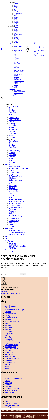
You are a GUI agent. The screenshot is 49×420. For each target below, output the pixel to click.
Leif (15, 65)
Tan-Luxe (16, 85)
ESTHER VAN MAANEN (41, 48)
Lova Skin (16, 66)
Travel (15, 24)
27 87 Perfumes (18, 45)
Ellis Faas (16, 54)
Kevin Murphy (17, 62)
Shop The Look (17, 20)
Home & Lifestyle (18, 13)
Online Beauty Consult (19, 91)
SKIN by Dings (17, 79)
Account (36, 51)
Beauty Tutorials (11, 403)
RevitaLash (16, 75)
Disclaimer (9, 387)
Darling (15, 51)
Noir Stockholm (17, 73)
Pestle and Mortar (18, 74)
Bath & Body (17, 4)
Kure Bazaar (17, 63)
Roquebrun (16, 77)
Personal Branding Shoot (18, 234)
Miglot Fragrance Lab (19, 70)
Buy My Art (37, 53)
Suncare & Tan (17, 22)
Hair (15, 10)
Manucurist (16, 67)
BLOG (39, 45)
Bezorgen (8, 383)
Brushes (16, 6)
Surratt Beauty (17, 82)
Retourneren (9, 392)
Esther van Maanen (18, 55)
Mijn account (9, 377)
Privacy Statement (11, 390)
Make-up (16, 16)
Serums (15, 18)
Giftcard (16, 25)
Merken (11, 43)
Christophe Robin (18, 50)
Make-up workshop (18, 90)
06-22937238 (5, 292)
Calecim (16, 49)
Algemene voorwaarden (13, 379)
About (35, 43)
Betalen (7, 381)
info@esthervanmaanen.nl (10, 293)
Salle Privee (16, 78)
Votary (15, 87)
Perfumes (16, 17)
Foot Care (16, 8)
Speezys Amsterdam (19, 81)
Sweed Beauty (17, 83)
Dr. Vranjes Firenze (18, 53)
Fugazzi (16, 57)
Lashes (15, 14)
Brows (15, 5)
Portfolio (8, 407)
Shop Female (13, 2)
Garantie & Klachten (12, 389)
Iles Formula (17, 58)
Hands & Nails (17, 12)
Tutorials (12, 95)
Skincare (16, 21)
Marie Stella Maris (18, 69)
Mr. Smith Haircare (18, 71)
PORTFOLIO (41, 50)
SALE (35, 42)
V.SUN (15, 86)
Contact (8, 385)
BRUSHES (40, 46)
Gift (15, 9)
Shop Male (12, 26)
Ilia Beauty (16, 59)
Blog (6, 401)
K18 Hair (16, 61)
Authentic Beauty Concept (18, 168)
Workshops (12, 89)
